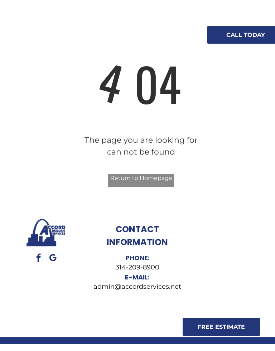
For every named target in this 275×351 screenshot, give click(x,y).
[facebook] (38, 259)
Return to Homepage (141, 178)
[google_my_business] (53, 259)
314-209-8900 (137, 267)
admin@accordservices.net (137, 287)
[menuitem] (104, 29)
